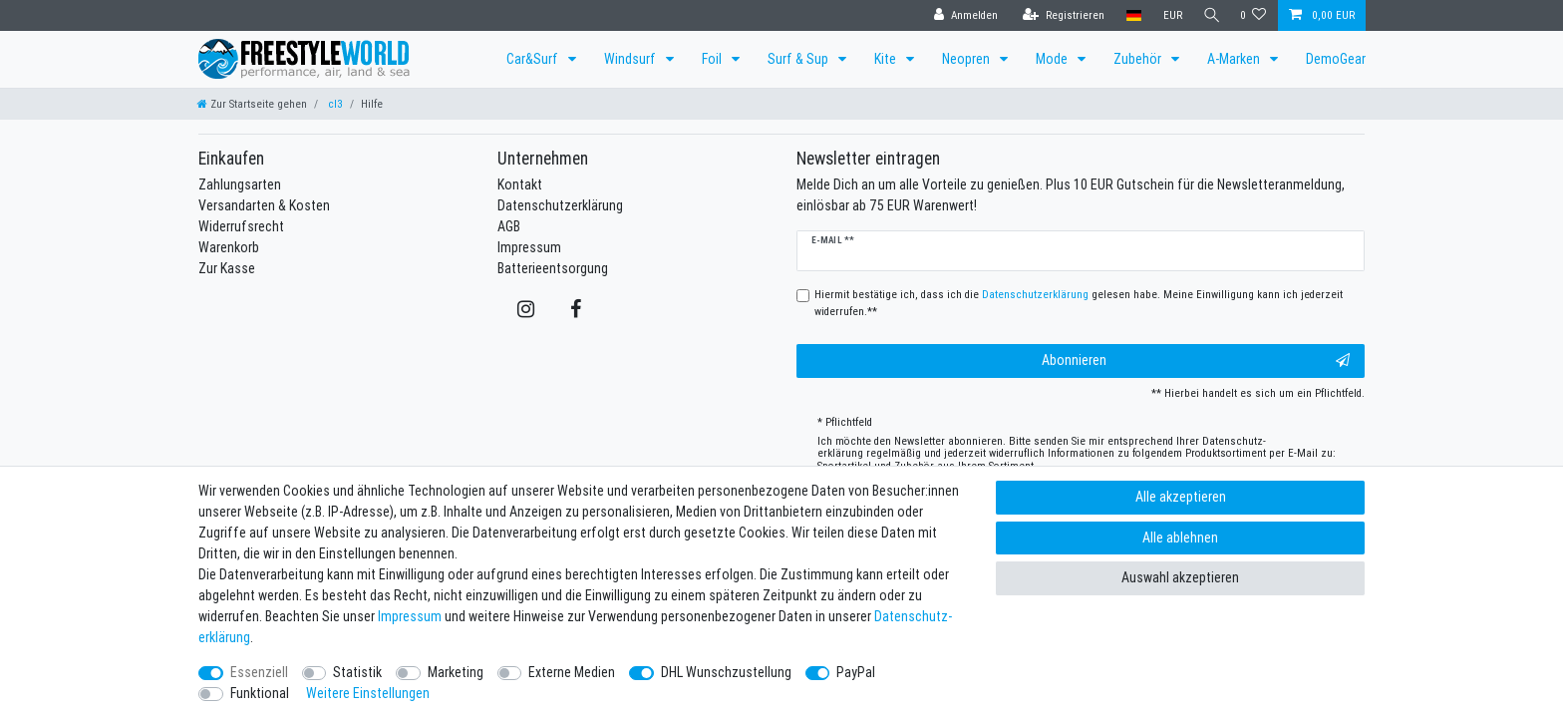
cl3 (334, 104)
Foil (713, 59)
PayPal (855, 672)
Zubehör (1138, 59)
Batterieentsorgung (552, 268)
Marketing (455, 672)
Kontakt (519, 184)
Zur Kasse (226, 268)
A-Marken (1235, 59)
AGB (508, 226)
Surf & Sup (799, 59)
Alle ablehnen (1180, 537)
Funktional (259, 693)
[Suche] (1209, 15)
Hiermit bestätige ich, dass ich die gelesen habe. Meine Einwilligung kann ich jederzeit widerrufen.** (1078, 302)
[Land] (1128, 15)
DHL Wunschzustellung (726, 672)
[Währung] (1167, 15)
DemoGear (1336, 59)
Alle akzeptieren (1180, 497)
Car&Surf (533, 59)
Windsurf (631, 59)
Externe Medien (571, 672)
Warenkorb (228, 247)
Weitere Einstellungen (368, 693)
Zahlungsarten (239, 184)
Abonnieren (1196, 360)
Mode (1053, 59)
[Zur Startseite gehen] (252, 104)
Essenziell (259, 672)
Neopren (967, 59)
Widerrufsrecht (241, 226)
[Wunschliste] (1253, 15)
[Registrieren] (1058, 15)
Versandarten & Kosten (264, 205)
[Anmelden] (961, 15)
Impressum (529, 247)
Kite (886, 59)
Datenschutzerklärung (560, 205)
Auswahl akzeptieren (1180, 577)
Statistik (357, 672)
